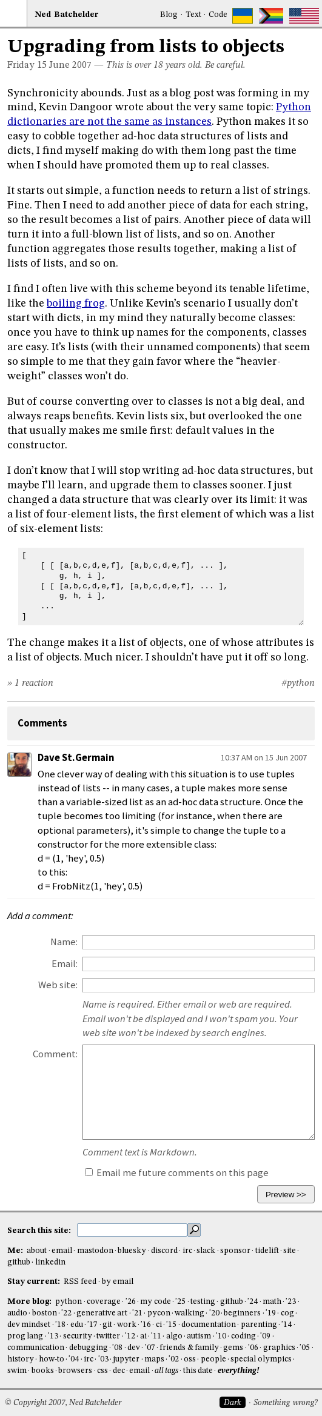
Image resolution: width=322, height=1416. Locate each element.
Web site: (58, 985)
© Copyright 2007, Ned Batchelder (63, 1403)
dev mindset (28, 1325)
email (62, 1251)
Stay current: (34, 1282)
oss (190, 1359)
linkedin (50, 1262)
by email (117, 1282)
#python (298, 683)
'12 (130, 1336)
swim (17, 1371)
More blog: (30, 1302)
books (43, 1371)
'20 (214, 1313)
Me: (16, 1251)
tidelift (267, 1251)
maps (154, 1359)
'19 (271, 1313)
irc (187, 1251)
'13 (53, 1336)
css (102, 1371)
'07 (150, 1348)
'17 (92, 1325)
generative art (101, 1313)
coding (243, 1336)
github (18, 1262)
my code (155, 1302)
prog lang (25, 1336)
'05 (305, 1348)
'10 (221, 1336)
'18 (60, 1325)
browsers (75, 1371)
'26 (131, 1302)
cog (287, 1313)
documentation (208, 1325)
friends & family (189, 1348)
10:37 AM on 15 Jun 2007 (264, 757)
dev (133, 1348)
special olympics (260, 1359)
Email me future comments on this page (177, 1172)
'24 (252, 1302)
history (20, 1359)
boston (44, 1313)
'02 (174, 1359)
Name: (64, 942)
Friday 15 (27, 65)
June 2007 (70, 65)
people (213, 1359)
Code (218, 15)
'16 (146, 1325)
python (68, 1302)
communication (35, 1348)
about (37, 1251)
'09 (265, 1336)
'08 (117, 1348)
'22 (66, 1313)
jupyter (126, 1359)
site (289, 1251)
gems (233, 1348)
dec (119, 1371)
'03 (103, 1359)
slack (205, 1251)
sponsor (235, 1251)
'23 (291, 1302)
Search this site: (40, 1231)
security (77, 1336)
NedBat (67, 15)
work (126, 1325)
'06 (253, 1348)
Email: (65, 963)
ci (159, 1325)
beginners (242, 1313)
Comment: (55, 1054)
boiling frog (76, 303)
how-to (51, 1359)
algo (174, 1336)
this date (198, 1371)
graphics (279, 1348)
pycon (158, 1313)
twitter (108, 1336)
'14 (286, 1325)
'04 (74, 1359)
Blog (169, 15)
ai (143, 1336)
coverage (104, 1302)
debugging (88, 1348)
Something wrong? (285, 1403)
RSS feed (80, 1282)
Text (193, 15)
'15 (171, 1325)
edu (76, 1325)
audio (17, 1313)
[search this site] (132, 1230)
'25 (180, 1302)
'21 (137, 1313)
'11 (156, 1336)
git (107, 1325)
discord (164, 1251)
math (272, 1302)
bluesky (132, 1251)
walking (189, 1313)
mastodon (95, 1251)
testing (202, 1302)
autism (199, 1336)
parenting (259, 1325)
